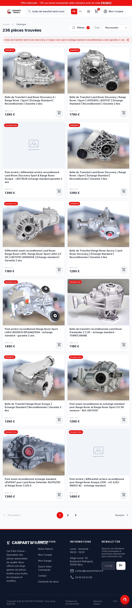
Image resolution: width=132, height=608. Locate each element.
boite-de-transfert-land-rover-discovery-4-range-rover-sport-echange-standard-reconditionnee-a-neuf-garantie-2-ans (67, 40)
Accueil (6, 24)
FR (74, 11)
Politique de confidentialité (72, 602)
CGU (115, 601)
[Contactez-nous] (124, 599)
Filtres (81, 27)
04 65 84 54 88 (81, 577)
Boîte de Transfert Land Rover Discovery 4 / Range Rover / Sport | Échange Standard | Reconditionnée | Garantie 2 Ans (30, 100)
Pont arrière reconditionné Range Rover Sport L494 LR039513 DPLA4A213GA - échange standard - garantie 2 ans (31, 332)
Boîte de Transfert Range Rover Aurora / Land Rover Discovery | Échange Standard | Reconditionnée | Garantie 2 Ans (96, 254)
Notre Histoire (45, 548)
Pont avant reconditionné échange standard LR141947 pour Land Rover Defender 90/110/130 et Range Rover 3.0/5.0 (32, 482)
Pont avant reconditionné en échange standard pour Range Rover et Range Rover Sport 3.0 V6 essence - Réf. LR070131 (97, 407)
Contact (42, 575)
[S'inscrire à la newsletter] (120, 566)
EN (80, 11)
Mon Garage (45, 560)
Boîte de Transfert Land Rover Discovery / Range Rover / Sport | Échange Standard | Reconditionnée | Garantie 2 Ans (98, 175)
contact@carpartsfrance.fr (82, 571)
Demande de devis (48, 581)
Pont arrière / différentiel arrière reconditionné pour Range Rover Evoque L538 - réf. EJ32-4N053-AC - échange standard (97, 482)
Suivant (122, 515)
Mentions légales (97, 602)
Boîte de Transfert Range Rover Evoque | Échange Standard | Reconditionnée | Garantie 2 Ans (33, 407)
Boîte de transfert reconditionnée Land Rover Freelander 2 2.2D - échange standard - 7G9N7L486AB (96, 332)
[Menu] (89, 11)
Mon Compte (45, 554)
